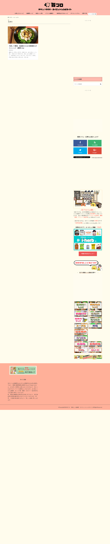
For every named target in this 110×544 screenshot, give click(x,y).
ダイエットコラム (75, 13)
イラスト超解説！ (49, 13)
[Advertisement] (88, 47)
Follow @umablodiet (97, 157)
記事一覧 (84, 13)
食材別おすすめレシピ (62, 13)
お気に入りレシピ (19, 13)
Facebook (80, 145)
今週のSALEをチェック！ (88, 253)
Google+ (94, 152)
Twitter (80, 152)
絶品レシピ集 (39, 13)
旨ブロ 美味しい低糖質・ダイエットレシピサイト (79, 407)
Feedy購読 (95, 145)
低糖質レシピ (29, 13)
